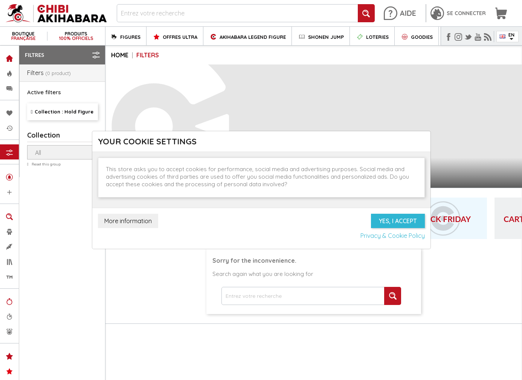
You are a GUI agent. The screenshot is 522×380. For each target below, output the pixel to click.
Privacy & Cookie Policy (392, 235)
